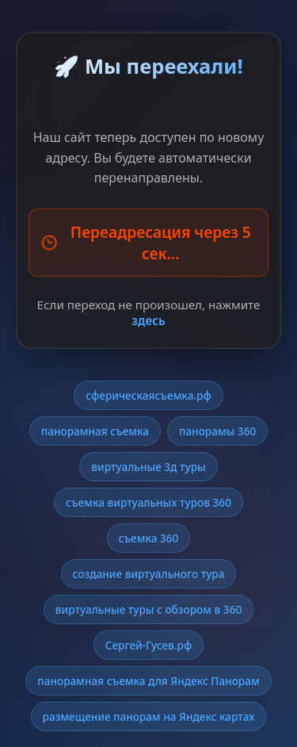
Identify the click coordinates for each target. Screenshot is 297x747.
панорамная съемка (95, 431)
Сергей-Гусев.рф (148, 645)
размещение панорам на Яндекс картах (149, 716)
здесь (148, 320)
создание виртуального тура (149, 573)
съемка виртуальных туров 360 (148, 502)
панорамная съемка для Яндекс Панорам (148, 680)
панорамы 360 (217, 431)
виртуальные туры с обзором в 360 (148, 609)
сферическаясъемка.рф (148, 395)
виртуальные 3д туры (148, 466)
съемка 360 (149, 538)
